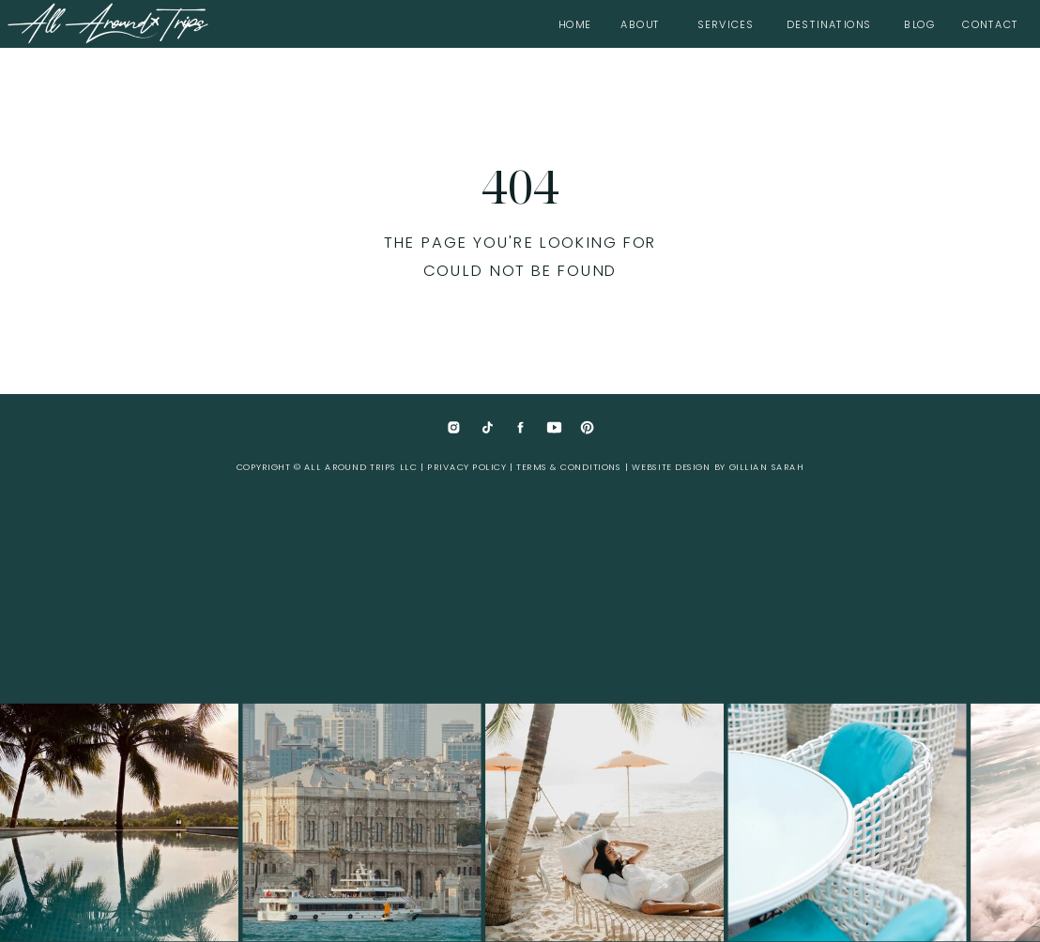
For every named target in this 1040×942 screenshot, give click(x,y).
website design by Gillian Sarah (717, 467)
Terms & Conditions (568, 467)
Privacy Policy (466, 467)
